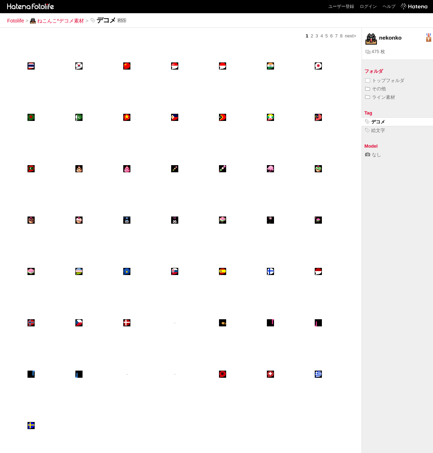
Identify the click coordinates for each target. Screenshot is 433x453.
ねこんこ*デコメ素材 (57, 21)
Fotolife (15, 21)
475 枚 (375, 51)
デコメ (375, 121)
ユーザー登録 (341, 6)
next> (350, 36)
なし (373, 154)
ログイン (368, 6)
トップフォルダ (384, 80)
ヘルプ (389, 6)
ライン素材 (380, 97)
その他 (375, 88)
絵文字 (375, 130)
